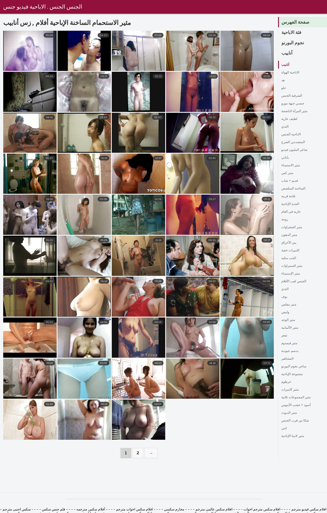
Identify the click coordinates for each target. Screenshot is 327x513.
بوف (284, 297)
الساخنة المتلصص (294, 188)
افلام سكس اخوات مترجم (134, 509)
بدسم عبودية (290, 351)
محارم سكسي (174, 509)
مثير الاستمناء (291, 165)
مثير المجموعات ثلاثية (296, 397)
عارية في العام (291, 212)
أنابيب (287, 53)
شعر (284, 335)
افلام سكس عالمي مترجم (213, 509)
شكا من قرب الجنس (295, 420)
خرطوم (286, 382)
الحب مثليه (289, 258)
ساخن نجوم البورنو (294, 366)
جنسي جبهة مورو (293, 103)
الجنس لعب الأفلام (294, 281)
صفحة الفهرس (296, 22)
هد (283, 80)
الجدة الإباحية (290, 204)
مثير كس (287, 173)
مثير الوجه (288, 320)
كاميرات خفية (291, 250)
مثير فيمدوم (289, 343)
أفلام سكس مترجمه (90, 509)
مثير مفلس (289, 304)
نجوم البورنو (293, 43)
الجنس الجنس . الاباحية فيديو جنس (42, 7)
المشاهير (287, 358)
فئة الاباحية (292, 33)
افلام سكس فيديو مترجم (308, 509)
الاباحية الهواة (290, 72)
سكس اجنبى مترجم (17, 509)
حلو (283, 88)
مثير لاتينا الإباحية (293, 436)
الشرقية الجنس (292, 96)
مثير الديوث (289, 413)
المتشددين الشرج (293, 142)
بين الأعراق (289, 242)
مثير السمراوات (292, 266)
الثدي (285, 126)
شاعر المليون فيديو (294, 150)
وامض (285, 312)
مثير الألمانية (290, 328)
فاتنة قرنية (288, 196)
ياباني (285, 157)
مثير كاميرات (290, 389)
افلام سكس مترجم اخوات (261, 509)
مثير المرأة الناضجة (295, 111)
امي (284, 428)
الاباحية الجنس (291, 134)
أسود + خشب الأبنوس (296, 405)
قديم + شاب (290, 181)
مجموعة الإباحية (292, 374)
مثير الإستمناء (291, 273)
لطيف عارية (289, 119)
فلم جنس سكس (53, 509)
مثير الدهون (289, 235)
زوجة (285, 219)
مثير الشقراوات (292, 227)
